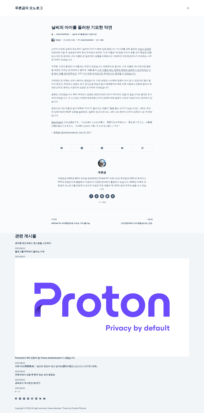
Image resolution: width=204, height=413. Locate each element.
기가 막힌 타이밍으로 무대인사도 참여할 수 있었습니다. (109, 73)
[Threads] (102, 148)
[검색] (188, 8)
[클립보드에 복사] (142, 148)
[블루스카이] (122, 148)
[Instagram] (24, 399)
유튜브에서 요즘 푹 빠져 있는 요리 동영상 (35, 374)
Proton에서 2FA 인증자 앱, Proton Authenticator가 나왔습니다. (45, 358)
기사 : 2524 (102, 202)
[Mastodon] (32, 399)
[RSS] (36, 399)
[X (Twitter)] (82, 148)
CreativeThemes (79, 408)
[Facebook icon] (91, 196)
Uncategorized (87, 40)
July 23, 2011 (85, 132)
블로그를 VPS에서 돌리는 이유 (30, 251)
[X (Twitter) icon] (102, 196)
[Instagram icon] (107, 196)
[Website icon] (97, 196)
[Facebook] (62, 148)
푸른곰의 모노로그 (29, 8)
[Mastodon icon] (113, 196)
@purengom (57, 122)
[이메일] (44, 399)
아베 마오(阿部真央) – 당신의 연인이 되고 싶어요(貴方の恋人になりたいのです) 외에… (56, 366)
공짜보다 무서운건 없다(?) (27, 383)
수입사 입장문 (144, 49)
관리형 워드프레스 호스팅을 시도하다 (33, 243)
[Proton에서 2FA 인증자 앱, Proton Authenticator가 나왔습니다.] (102, 307)
